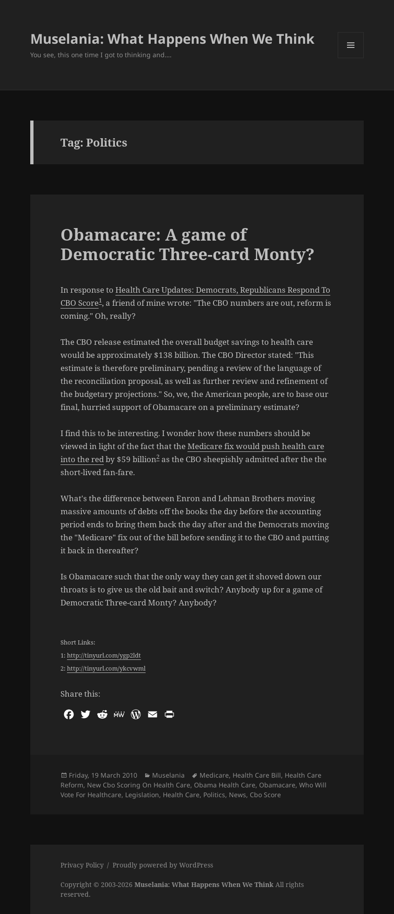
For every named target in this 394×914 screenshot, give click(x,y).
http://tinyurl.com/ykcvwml (106, 668)
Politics (214, 794)
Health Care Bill (257, 775)
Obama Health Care (224, 784)
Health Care (181, 794)
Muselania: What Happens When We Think (172, 38)
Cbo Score (265, 794)
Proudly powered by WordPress (163, 864)
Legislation (142, 794)
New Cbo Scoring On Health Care (138, 784)
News (237, 794)
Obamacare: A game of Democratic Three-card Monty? (187, 244)
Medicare (214, 775)
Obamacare (277, 784)
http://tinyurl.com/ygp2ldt (104, 655)
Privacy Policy (82, 864)
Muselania (168, 775)
